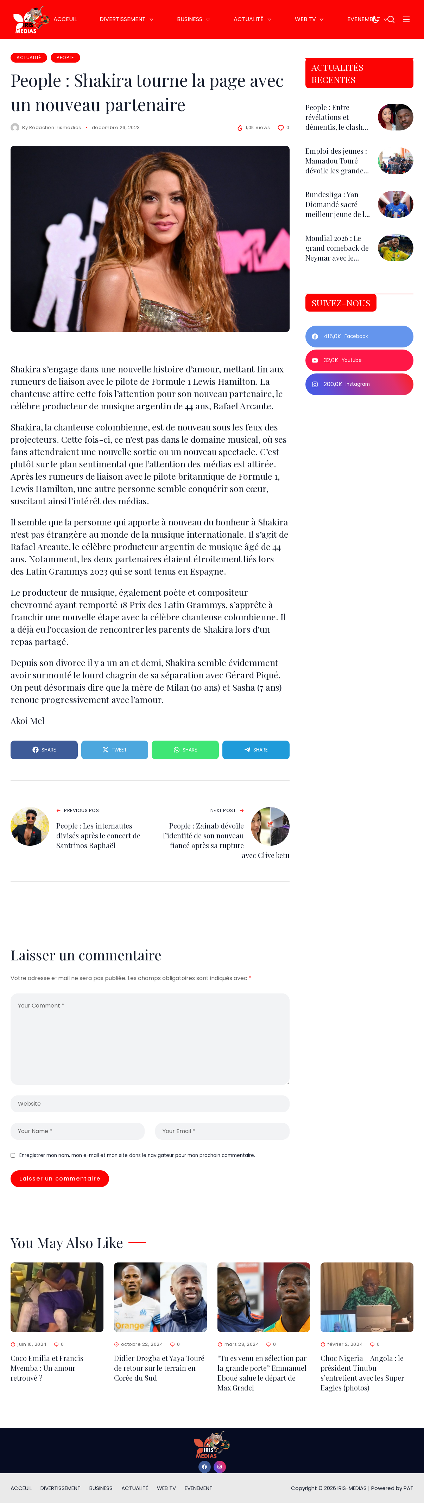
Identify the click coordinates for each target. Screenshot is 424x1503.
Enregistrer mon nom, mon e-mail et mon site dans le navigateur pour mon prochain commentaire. (137, 1155)
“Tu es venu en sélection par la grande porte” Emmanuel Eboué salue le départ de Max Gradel (261, 1372)
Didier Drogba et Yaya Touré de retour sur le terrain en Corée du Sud (159, 1367)
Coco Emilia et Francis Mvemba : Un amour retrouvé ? (47, 1367)
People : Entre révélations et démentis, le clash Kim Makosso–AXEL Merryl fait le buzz (337, 126)
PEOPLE (65, 57)
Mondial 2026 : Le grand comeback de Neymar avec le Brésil (337, 252)
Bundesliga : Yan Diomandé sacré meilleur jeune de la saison (336, 209)
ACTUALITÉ (29, 57)
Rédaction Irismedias (55, 127)
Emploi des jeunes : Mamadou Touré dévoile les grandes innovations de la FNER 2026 (336, 170)
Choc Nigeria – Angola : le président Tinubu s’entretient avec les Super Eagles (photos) (362, 1372)
